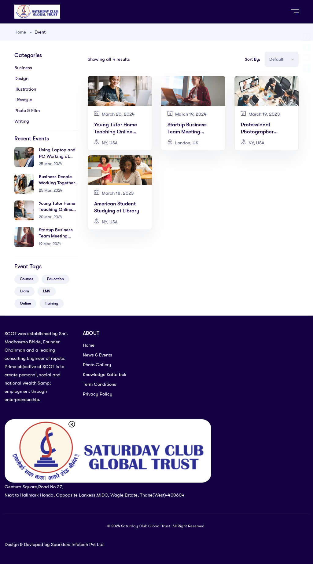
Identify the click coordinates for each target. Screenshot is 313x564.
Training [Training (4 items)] (51, 303)
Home (20, 32)
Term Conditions (99, 384)
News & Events (97, 355)
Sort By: (252, 59)
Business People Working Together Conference (57, 183)
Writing (21, 121)
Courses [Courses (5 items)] (26, 279)
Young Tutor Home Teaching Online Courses (57, 210)
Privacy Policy (97, 394)
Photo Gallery (97, 364)
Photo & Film (27, 110)
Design (21, 78)
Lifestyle (23, 100)
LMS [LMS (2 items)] (46, 291)
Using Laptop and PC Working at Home (57, 156)
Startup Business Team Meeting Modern (56, 236)
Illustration (25, 89)
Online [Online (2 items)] (25, 303)
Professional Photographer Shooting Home (259, 132)
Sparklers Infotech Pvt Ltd (77, 544)
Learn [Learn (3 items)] (24, 291)
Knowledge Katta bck (105, 374)
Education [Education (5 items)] (55, 279)
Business (23, 67)
